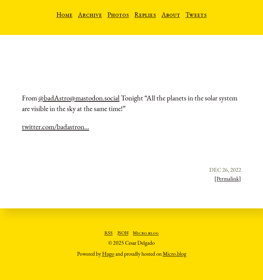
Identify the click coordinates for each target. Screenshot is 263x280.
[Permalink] (227, 178)
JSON (122, 233)
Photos (118, 15)
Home (65, 15)
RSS (108, 233)
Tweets (196, 15)
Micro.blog (146, 233)
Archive (90, 15)
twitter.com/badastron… (55, 126)
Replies (145, 15)
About (171, 15)
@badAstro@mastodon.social (79, 97)
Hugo (108, 253)
